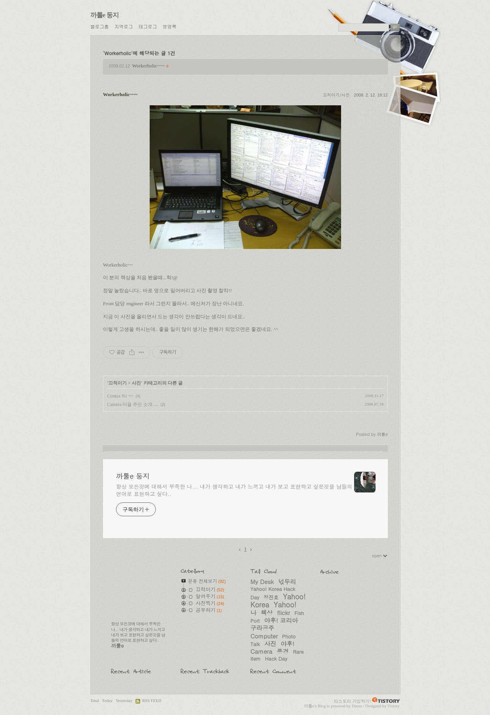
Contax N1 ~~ (120, 396)
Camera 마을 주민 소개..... (132, 404)
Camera (261, 651)
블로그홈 (99, 26)
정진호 (271, 597)
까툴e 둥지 (104, 15)
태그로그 (148, 26)
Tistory (393, 706)
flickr (283, 612)
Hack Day (276, 658)
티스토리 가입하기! (352, 701)
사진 (136, 383)
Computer (264, 636)
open (380, 555)
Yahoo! (285, 604)
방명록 (169, 26)
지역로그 (123, 26)
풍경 (283, 651)
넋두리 (287, 581)
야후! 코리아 (281, 620)
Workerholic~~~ (148, 66)
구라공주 (262, 627)
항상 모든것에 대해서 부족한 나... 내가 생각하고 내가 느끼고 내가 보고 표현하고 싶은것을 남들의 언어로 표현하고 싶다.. (234, 490)
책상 (267, 612)
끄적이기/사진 (336, 95)
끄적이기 (117, 383)
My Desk (262, 581)
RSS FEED (151, 700)
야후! (287, 643)
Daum (357, 706)
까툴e (309, 706)
